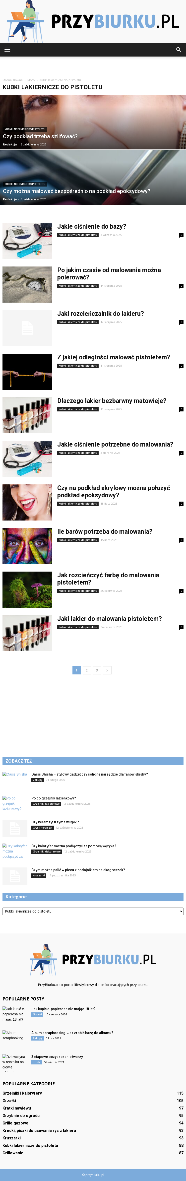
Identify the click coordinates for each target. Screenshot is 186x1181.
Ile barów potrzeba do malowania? (104, 531)
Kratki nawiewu (16, 1108)
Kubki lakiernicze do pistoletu (25, 129)
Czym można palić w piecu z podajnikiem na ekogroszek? (78, 870)
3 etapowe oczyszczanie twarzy (57, 1057)
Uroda (37, 1062)
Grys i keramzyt (42, 827)
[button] (179, 50)
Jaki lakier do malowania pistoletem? (109, 618)
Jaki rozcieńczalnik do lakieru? (100, 313)
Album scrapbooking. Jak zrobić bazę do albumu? (72, 1033)
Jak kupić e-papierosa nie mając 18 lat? (63, 1009)
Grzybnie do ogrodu (21, 1115)
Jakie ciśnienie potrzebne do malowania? (115, 444)
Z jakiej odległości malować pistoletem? (113, 357)
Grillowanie (12, 1153)
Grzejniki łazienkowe (46, 803)
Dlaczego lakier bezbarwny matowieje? (111, 400)
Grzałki (37, 1014)
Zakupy (37, 780)
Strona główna (12, 80)
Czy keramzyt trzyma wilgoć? (55, 822)
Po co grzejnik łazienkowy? (53, 798)
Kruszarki (39, 875)
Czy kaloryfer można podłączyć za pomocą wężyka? (73, 846)
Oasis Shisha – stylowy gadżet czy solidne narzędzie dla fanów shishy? (89, 774)
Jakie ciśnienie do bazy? (91, 226)
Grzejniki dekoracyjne (47, 851)
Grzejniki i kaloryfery (22, 1093)
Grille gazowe (15, 1123)
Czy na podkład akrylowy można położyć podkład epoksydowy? (113, 491)
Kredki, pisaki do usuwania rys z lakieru (39, 1130)
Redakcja (10, 144)
